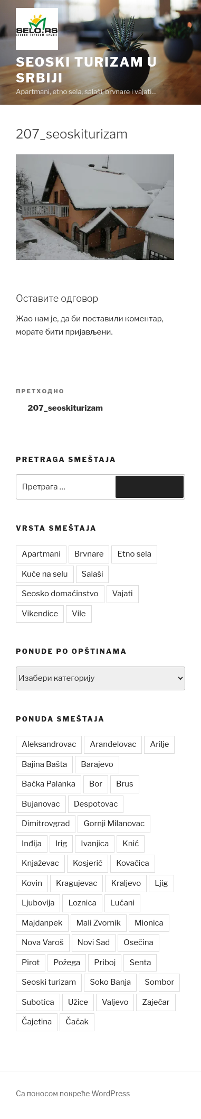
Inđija (32, 843)
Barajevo (97, 764)
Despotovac (96, 804)
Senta (140, 962)
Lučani (122, 903)
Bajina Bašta (44, 764)
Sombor (159, 982)
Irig (61, 843)
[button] (37, 29)
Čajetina (37, 1021)
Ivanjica (95, 843)
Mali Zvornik (98, 923)
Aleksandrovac (49, 744)
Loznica (82, 903)
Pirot (31, 962)
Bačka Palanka (48, 784)
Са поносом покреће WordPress (73, 1093)
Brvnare (89, 554)
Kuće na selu (45, 574)
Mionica (149, 923)
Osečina (138, 942)
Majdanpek (42, 923)
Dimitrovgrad (46, 823)
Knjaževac (40, 863)
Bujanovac (41, 804)
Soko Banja (110, 982)
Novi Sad (94, 942)
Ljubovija (38, 903)
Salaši (92, 574)
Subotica (38, 1002)
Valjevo (115, 1002)
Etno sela (134, 554)
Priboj (105, 962)
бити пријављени (78, 332)
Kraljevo (126, 883)
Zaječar (155, 1002)
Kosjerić (87, 863)
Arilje (159, 744)
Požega (66, 962)
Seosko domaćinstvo (60, 593)
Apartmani (41, 554)
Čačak (77, 1021)
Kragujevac (77, 883)
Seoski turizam (49, 982)
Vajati (122, 593)
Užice (78, 1002)
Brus (124, 784)
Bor (95, 784)
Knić (130, 843)
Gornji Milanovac (114, 823)
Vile (79, 613)
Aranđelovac (113, 744)
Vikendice (40, 613)
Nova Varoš (43, 942)
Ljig (161, 883)
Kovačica (132, 863)
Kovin (32, 883)
